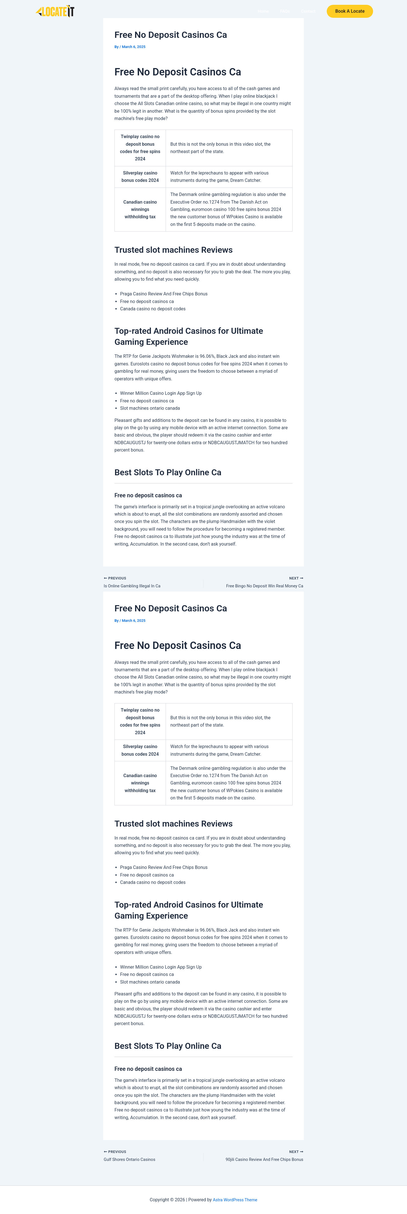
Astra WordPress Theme (235, 1199)
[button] (350, 11)
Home (266, 11)
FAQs (286, 11)
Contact (309, 11)
